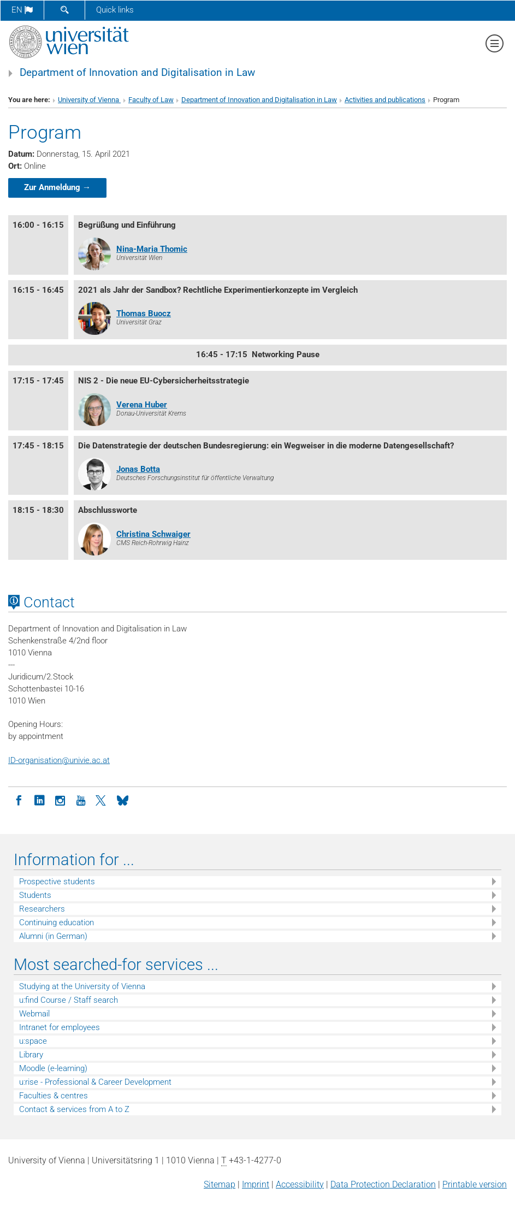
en (22, 10)
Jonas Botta (138, 469)
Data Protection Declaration (383, 1184)
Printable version (474, 1184)
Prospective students (57, 881)
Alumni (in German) (53, 936)
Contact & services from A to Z (74, 1109)
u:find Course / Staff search (68, 1000)
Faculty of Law (151, 100)
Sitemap (219, 1184)
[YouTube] (80, 799)
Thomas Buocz (143, 313)
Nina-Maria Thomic (151, 249)
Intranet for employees (59, 1027)
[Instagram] (60, 799)
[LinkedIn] (39, 799)
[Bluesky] (122, 799)
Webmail (34, 1014)
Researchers (42, 909)
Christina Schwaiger (153, 534)
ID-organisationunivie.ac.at (59, 760)
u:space (33, 1041)
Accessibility (300, 1184)
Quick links (115, 10)
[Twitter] (101, 799)
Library (31, 1055)
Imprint (255, 1184)
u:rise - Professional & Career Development (95, 1082)
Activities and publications (385, 100)
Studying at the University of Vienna (82, 986)
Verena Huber (141, 405)
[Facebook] (18, 799)
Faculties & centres (53, 1096)
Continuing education (56, 922)
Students (35, 895)
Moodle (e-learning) (53, 1068)
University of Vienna (89, 100)
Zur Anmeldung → (57, 187)
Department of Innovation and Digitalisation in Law (137, 73)
